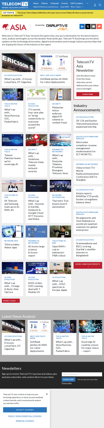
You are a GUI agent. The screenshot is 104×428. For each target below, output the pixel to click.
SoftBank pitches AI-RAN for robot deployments (54, 80)
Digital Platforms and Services (45, 7)
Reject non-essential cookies (25, 416)
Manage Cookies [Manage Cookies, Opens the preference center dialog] (25, 421)
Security (56, 104)
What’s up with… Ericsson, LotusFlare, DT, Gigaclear (18, 80)
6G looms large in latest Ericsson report (36, 251)
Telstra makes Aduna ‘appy (11, 246)
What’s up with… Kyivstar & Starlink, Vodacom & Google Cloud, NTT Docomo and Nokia (36, 209)
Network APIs (11, 241)
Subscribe (88, 94)
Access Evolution (13, 75)
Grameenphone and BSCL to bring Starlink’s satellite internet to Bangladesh (86, 249)
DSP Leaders (77, 3)
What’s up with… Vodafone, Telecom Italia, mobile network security (36, 162)
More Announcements (88, 265)
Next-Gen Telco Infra (50, 75)
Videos (44, 3)
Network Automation (58, 196)
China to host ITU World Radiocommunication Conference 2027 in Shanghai (87, 173)
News (36, 3)
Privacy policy (67, 383)
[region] (25, 409)
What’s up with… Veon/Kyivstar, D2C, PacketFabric (12, 115)
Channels (54, 3)
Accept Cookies (25, 410)
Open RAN (64, 7)
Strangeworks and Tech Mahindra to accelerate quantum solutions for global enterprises (86, 223)
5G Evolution (58, 277)
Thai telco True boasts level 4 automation (60, 203)
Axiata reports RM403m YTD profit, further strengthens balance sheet (87, 198)
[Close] (47, 394)
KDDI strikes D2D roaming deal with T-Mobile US (35, 287)
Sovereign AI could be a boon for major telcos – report (90, 346)
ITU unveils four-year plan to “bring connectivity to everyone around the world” (36, 118)
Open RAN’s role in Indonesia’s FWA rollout (58, 251)
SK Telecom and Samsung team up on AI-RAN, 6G (12, 205)
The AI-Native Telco (10, 105)
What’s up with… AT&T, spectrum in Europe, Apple (59, 285)
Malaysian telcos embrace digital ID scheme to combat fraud (59, 115)
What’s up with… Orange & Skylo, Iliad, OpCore (12, 287)
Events (65, 3)
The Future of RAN (11, 196)
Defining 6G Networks (57, 150)
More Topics (77, 7)
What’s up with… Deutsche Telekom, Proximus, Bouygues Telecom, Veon (60, 164)
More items (10, 301)
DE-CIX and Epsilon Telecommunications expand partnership (87, 123)
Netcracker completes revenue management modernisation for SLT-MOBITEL (86, 148)
